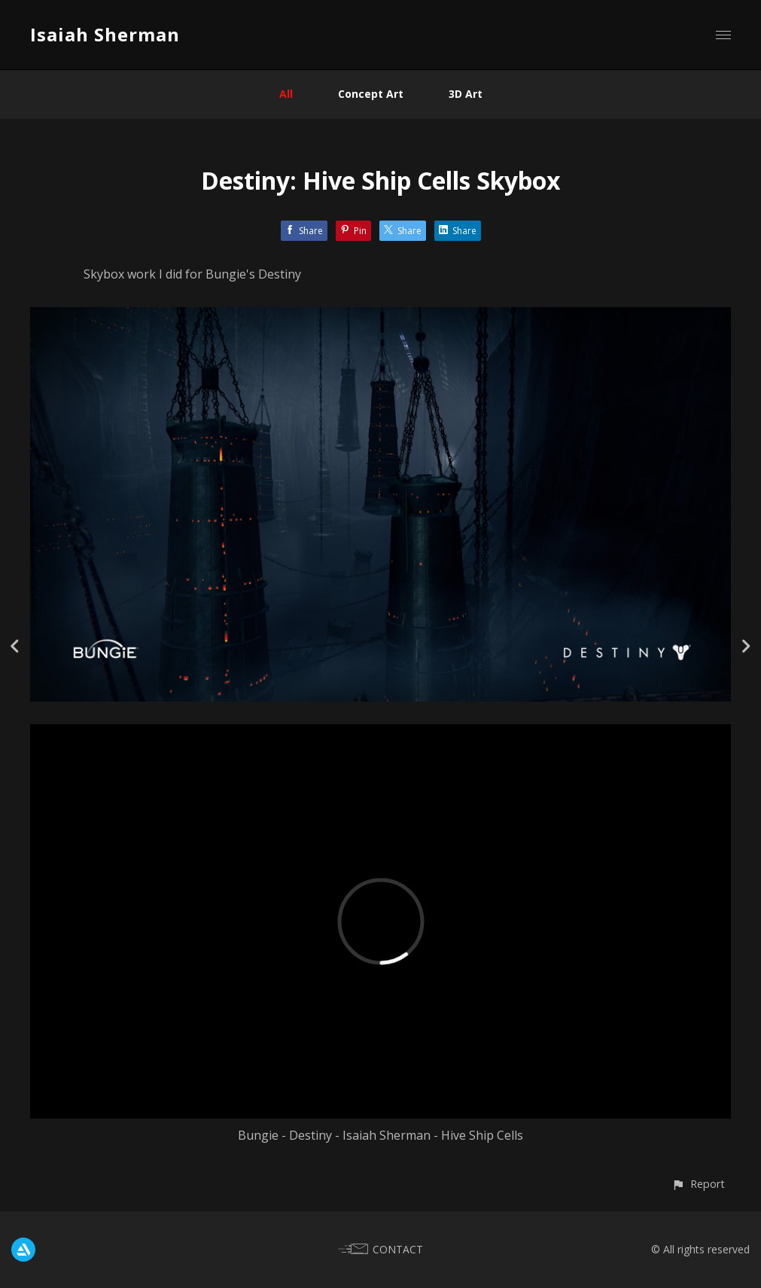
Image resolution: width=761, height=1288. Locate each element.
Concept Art (370, 94)
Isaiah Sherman (105, 34)
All (286, 94)
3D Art (465, 94)
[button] (698, 1183)
